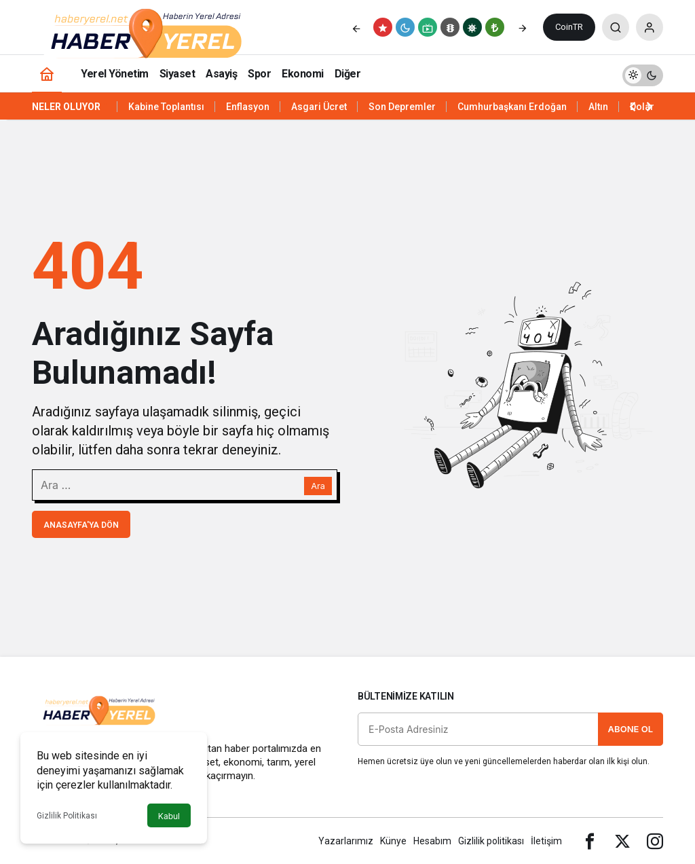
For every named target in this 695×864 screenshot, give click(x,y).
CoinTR (569, 27)
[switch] (642, 73)
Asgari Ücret (319, 106)
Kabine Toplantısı (166, 106)
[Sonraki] (522, 27)
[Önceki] (356, 27)
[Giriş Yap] (649, 27)
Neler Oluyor (66, 106)
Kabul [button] (169, 816)
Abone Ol (630, 728)
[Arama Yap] (615, 27)
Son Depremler (402, 106)
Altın (598, 106)
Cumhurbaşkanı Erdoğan (512, 106)
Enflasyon (247, 106)
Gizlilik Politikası (67, 816)
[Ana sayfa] (47, 74)
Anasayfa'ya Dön (81, 525)
